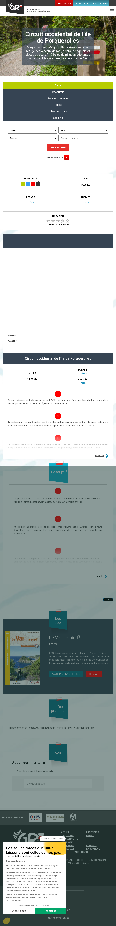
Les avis (58, 117)
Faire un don (64, 3)
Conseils (91, 845)
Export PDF (12, 341)
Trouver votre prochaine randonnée (69, 842)
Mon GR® (15, 7)
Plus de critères (55, 157)
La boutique (82, 3)
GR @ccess (67, 835)
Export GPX (12, 336)
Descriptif (58, 91)
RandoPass (92, 832)
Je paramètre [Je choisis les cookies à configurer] (19, 911)
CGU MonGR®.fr (74, 863)
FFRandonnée (80, 860)
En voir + (99, 455)
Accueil (65, 832)
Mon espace (67, 848)
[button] (6, 920)
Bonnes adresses (58, 98)
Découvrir (94, 674)
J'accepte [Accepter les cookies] (50, 911)
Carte (58, 85)
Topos (58, 104)
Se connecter (100, 3)
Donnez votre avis (36, 783)
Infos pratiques (58, 111)
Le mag (90, 835)
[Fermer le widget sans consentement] (53, 838)
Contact (85, 863)
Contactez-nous (58, 918)
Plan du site (92, 860)
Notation (58, 216)
